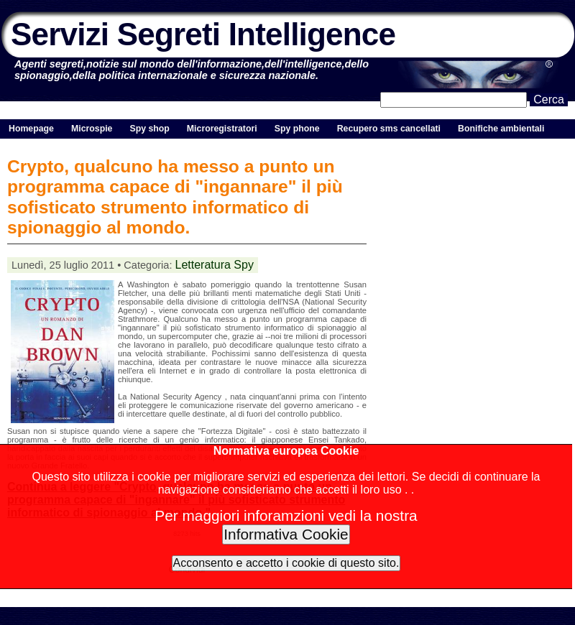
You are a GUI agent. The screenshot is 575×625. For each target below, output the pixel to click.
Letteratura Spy (214, 265)
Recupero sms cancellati (389, 129)
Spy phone (297, 129)
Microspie (91, 129)
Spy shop (149, 129)
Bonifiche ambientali (501, 129)
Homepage (31, 129)
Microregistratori (222, 129)
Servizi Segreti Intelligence (203, 34)
